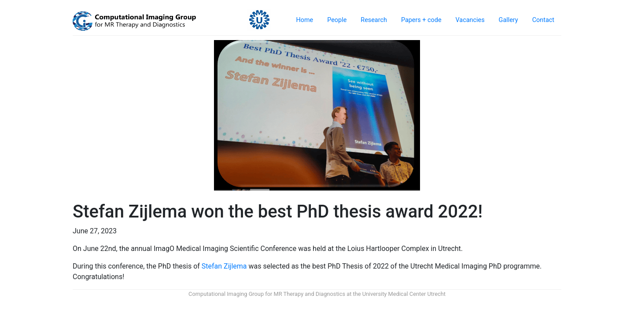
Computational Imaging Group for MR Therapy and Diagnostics (266, 294)
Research (374, 20)
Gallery (508, 20)
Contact (543, 20)
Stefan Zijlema (224, 266)
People (336, 20)
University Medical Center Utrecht (404, 294)
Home (304, 20)
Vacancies (470, 20)
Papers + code (421, 20)
